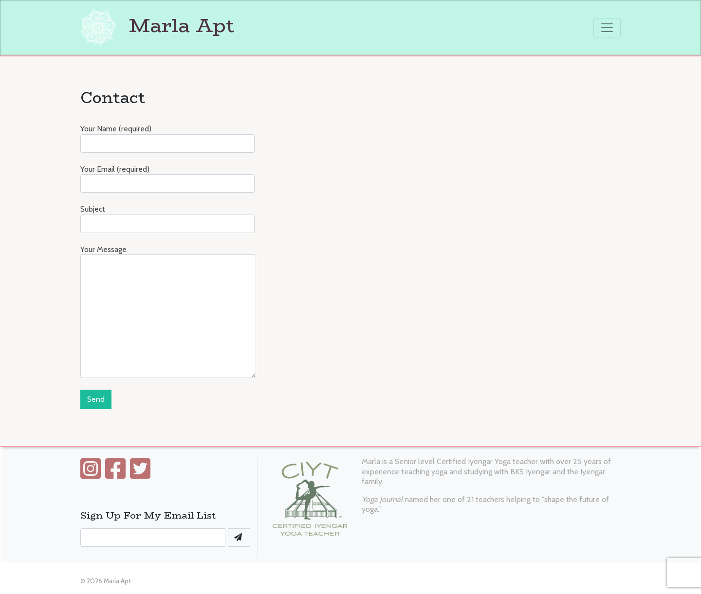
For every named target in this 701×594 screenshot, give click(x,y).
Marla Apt (157, 25)
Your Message (168, 311)
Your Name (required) (167, 138)
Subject (167, 218)
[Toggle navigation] (607, 27)
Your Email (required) (167, 178)
